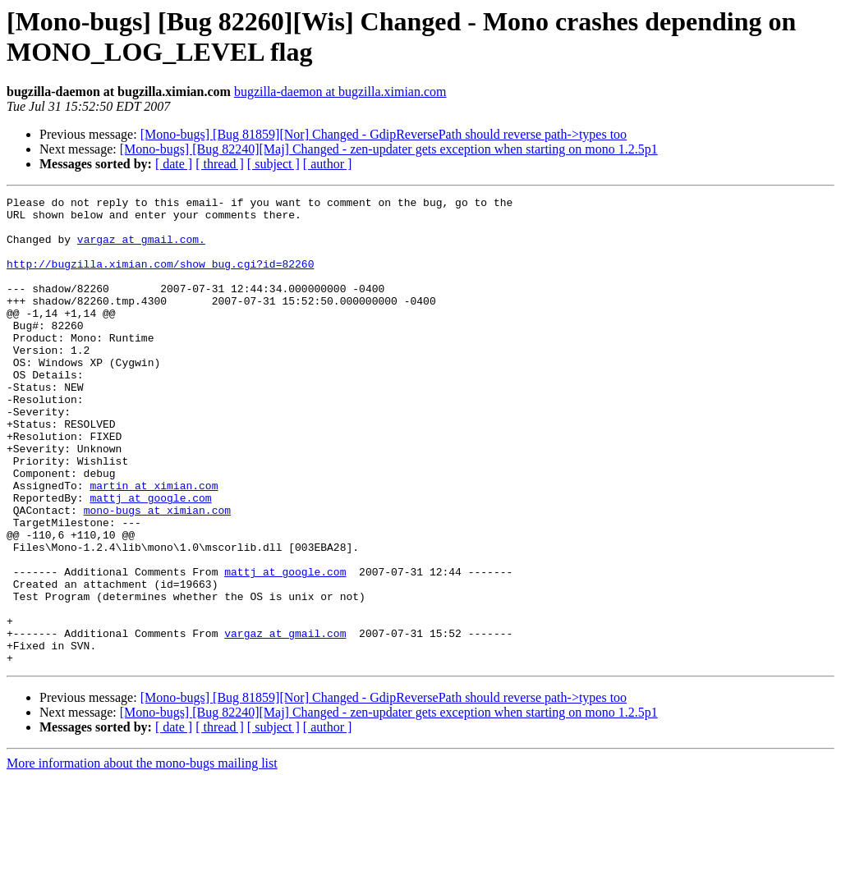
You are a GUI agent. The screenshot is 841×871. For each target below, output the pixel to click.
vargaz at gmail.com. (141, 248)
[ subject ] (273, 164)
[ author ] (327, 164)
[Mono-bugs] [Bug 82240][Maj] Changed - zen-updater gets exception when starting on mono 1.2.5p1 (389, 149)
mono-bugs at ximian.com (157, 573)
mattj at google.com (150, 559)
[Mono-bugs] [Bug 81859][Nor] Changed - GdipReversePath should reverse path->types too (383, 134)
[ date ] (173, 164)
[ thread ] (219, 164)
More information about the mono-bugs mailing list (142, 857)
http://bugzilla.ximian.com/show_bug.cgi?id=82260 (160, 278)
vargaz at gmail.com (285, 721)
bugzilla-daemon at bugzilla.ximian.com (340, 92)
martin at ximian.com (154, 544)
